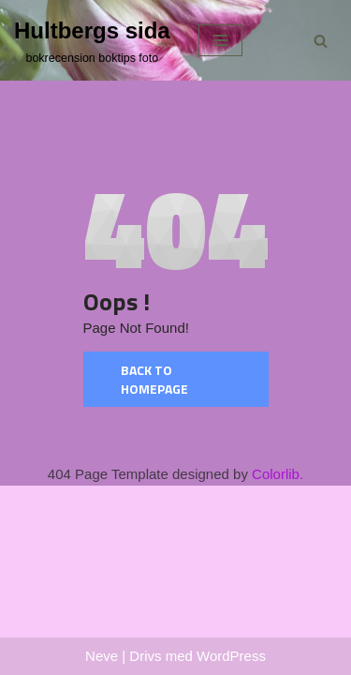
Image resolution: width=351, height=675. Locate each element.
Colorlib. (277, 474)
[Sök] (321, 41)
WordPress (231, 656)
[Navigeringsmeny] (220, 40)
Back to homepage (154, 379)
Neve (101, 656)
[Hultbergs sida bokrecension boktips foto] (92, 40)
